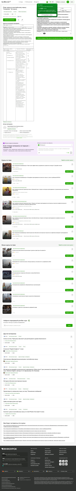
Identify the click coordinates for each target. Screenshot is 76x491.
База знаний (48, 452)
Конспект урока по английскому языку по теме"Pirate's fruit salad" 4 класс (23, 411)
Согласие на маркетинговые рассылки (8, 483)
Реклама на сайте (34, 465)
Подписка (33, 454)
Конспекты (25, 409)
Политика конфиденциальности (7, 485)
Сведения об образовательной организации (9, 477)
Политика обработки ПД (6, 480)
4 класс (20, 409)
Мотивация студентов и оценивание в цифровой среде (24, 307)
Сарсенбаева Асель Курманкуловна (15, 126)
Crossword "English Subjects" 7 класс (13, 349)
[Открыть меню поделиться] (22, 19)
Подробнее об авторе (11, 128)
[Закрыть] (56, 4)
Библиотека (47, 460)
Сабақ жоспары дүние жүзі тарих (12, 401)
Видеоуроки (47, 463)
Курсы (21, 1)
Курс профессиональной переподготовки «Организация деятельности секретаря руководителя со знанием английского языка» (32, 433)
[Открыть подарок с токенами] (47, 2)
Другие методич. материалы (24, 356)
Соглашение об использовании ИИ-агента (8, 486)
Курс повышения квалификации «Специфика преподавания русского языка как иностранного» (24, 430)
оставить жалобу (19, 137)
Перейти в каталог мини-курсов (66, 245)
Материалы (33, 452)
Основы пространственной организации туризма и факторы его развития (29, 250)
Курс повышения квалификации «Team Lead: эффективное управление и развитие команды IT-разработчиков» (37, 165)
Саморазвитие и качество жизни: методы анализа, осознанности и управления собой (31, 261)
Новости (32, 460)
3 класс (20, 367)
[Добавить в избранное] (18, 19)
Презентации (25, 388)
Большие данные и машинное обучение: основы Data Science (26, 273)
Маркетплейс (48, 450)
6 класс (19, 388)
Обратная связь (62, 450)
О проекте (33, 461)
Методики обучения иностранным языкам (15, 381)
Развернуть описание (7, 121)
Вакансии (61, 454)
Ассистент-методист (49, 461)
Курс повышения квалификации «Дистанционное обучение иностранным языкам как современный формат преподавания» (40, 232)
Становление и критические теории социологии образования (26, 296)
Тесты (24, 346)
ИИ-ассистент (28, 1)
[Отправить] (71, 153)
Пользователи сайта (35, 463)
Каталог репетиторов (49, 467)
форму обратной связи (68, 483)
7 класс (20, 346)
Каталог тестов (48, 465)
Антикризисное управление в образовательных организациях (26, 284)
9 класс (15, 11)
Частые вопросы (63, 452)
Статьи (20, 336)
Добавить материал (49, 454)
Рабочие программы (22, 11)
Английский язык (12, 378)
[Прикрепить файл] (39, 153)
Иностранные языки (8, 11)
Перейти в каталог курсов (67, 160)
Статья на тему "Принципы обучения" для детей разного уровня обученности (24, 338)
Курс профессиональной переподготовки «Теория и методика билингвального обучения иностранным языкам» (28, 435)
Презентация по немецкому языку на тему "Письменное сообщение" (22, 391)
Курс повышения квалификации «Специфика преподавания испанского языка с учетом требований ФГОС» (36, 177)
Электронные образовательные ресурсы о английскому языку (20, 359)
